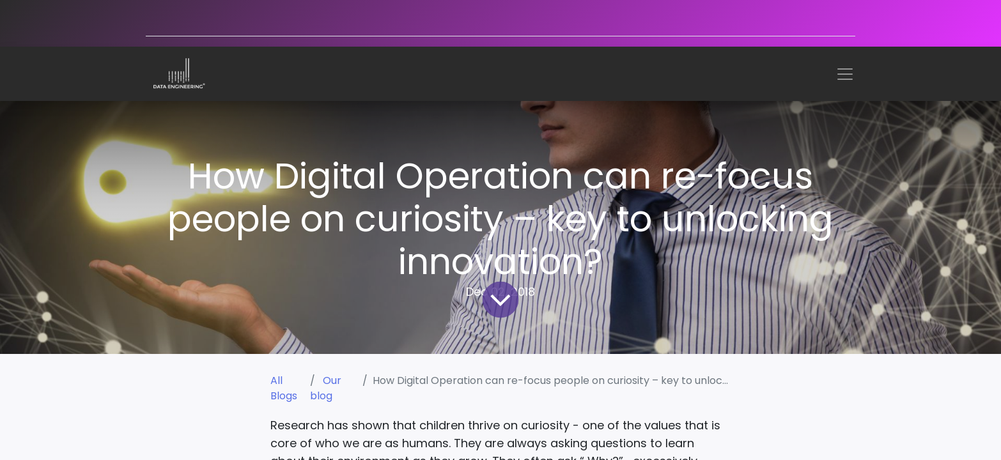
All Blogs (283, 388)
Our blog (325, 388)
